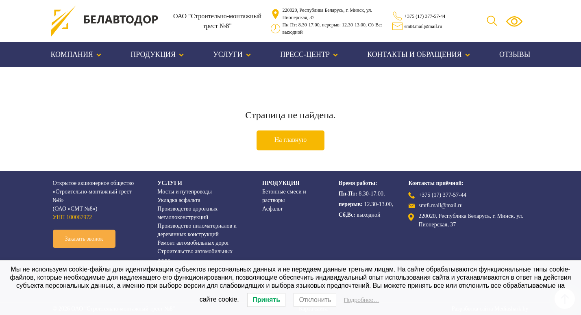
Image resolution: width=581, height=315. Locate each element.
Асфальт (272, 209)
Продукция (157, 54)
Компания (76, 54)
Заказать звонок (84, 239)
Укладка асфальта (178, 200)
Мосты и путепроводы (184, 192)
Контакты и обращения (418, 54)
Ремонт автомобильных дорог (193, 243)
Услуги (232, 54)
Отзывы (514, 54)
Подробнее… (361, 300)
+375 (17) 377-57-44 (425, 16)
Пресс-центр (309, 54)
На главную (290, 139)
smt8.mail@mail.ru (423, 26)
